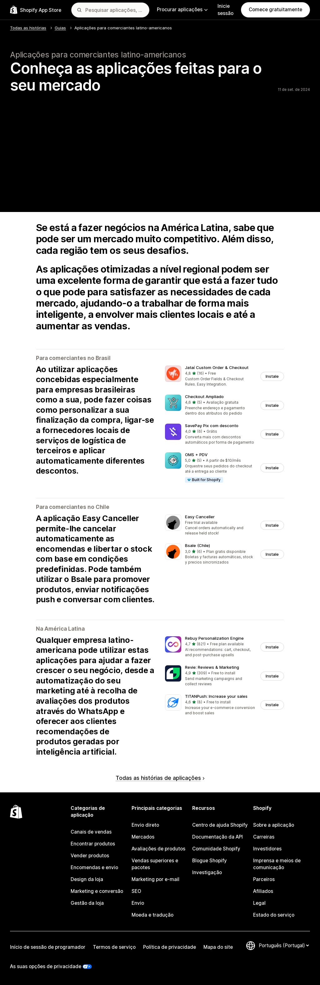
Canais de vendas (91, 832)
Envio (138, 903)
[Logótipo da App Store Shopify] (35, 10)
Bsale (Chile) (197, 545)
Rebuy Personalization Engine (214, 638)
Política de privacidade (169, 947)
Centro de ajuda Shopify (220, 825)
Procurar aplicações (182, 9)
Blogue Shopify (209, 861)
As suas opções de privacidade (45, 966)
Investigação (207, 872)
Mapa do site (218, 947)
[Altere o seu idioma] (284, 945)
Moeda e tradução (152, 915)
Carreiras (263, 837)
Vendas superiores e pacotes (155, 864)
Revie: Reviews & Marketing (212, 667)
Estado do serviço (273, 915)
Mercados (143, 837)
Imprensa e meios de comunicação (277, 864)
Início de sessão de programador (47, 947)
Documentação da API (217, 837)
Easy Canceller (200, 516)
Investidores (267, 849)
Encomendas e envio (94, 867)
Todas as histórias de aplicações (160, 778)
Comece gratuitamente (275, 9)
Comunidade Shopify (216, 849)
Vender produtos (90, 856)
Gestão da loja (87, 903)
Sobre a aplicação (273, 825)
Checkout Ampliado (204, 396)
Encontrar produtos (93, 844)
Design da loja (87, 879)
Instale (272, 376)
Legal (259, 903)
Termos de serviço (114, 947)
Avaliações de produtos (158, 849)
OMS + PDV (196, 454)
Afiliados (263, 891)
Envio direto (145, 825)
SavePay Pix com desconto (211, 425)
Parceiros (264, 879)
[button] (224, 376)
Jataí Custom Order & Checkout (216, 367)
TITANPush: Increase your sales (216, 696)
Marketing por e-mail (155, 879)
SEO (136, 891)
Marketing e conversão (97, 891)
